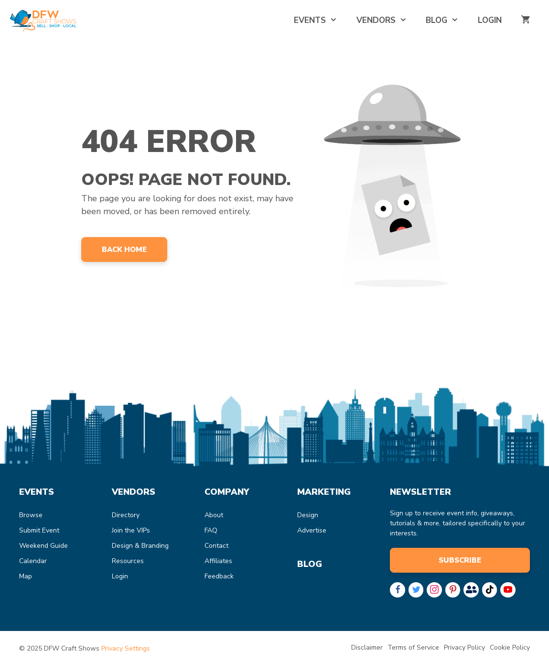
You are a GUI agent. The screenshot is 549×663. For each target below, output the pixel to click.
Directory (126, 515)
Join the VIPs (131, 530)
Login (490, 20)
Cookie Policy (510, 647)
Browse (31, 515)
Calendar (33, 560)
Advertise (311, 530)
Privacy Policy (464, 647)
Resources (128, 560)
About (214, 515)
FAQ (211, 530)
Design (307, 515)
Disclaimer (367, 647)
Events (320, 20)
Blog (447, 20)
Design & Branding (140, 545)
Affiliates (218, 560)
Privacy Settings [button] (125, 648)
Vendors (386, 20)
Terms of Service (413, 647)
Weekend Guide (43, 545)
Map (25, 576)
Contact (216, 545)
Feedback (219, 576)
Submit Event (39, 530)
